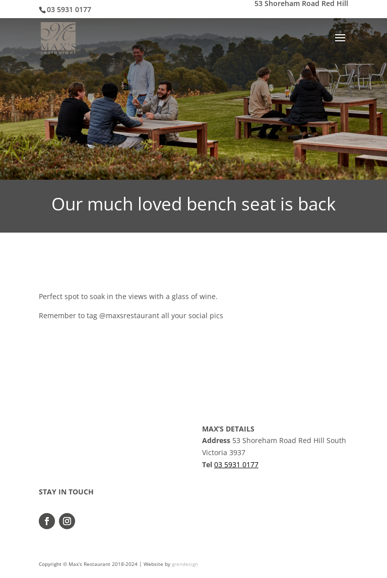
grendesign (185, 563)
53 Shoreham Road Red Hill (301, 4)
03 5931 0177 (236, 464)
